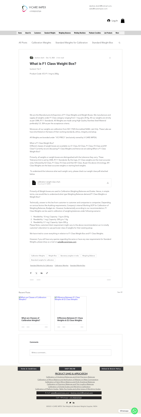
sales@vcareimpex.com (98, 9)
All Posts (23, 42)
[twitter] (70, 403)
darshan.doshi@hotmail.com (100, 6)
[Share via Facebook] (31, 273)
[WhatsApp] (134, 411)
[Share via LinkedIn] (42, 273)
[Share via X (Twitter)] (36, 273)
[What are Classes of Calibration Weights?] (35, 305)
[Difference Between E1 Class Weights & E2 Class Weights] (70, 305)
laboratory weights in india (69, 256)
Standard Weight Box (102, 42)
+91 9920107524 (75, 398)
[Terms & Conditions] (29, 369)
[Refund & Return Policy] (111, 369)
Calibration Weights (41, 42)
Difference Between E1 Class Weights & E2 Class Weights (70, 319)
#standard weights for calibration (42, 260)
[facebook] (67, 403)
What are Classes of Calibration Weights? (30, 319)
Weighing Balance (88, 256)
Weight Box (53, 256)
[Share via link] (47, 273)
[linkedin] (73, 403)
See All (119, 292)
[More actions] (110, 57)
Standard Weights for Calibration (72, 42)
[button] (123, 20)
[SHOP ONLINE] (70, 369)
